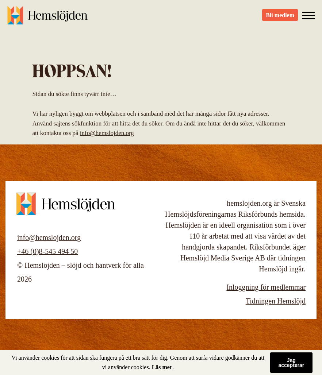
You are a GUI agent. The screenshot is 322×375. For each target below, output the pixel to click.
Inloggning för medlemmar (266, 287)
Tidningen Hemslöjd (276, 301)
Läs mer (162, 367)
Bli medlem (280, 18)
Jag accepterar (291, 362)
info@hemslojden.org (107, 132)
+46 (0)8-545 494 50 (47, 251)
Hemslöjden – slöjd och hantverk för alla (47, 18)
